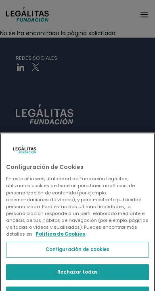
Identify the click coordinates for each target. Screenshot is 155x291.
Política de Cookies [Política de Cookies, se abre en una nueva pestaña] (60, 265)
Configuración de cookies (78, 281)
